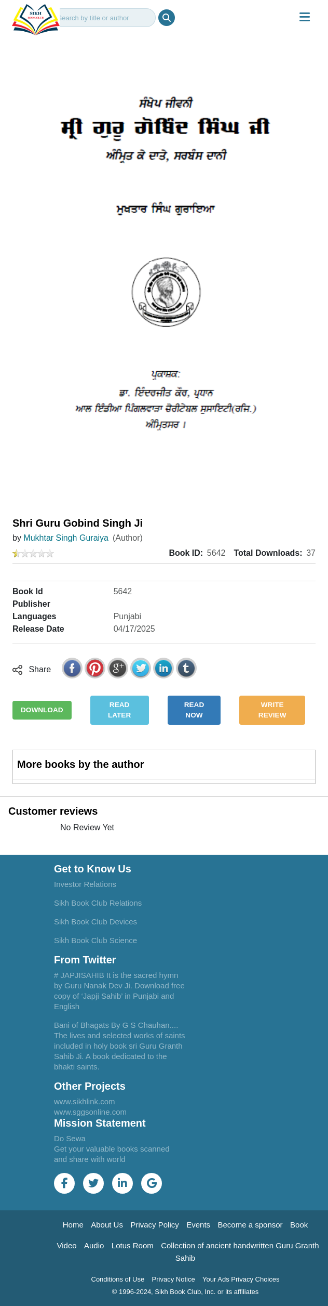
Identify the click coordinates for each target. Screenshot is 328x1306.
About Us (107, 1224)
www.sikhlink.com (84, 1101)
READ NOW (194, 710)
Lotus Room (133, 1245)
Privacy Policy (154, 1224)
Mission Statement (100, 1123)
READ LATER (119, 710)
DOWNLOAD (42, 710)
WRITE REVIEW (272, 710)
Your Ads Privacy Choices (240, 1279)
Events (198, 1224)
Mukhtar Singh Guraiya (65, 537)
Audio (94, 1245)
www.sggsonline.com (90, 1111)
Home (73, 1224)
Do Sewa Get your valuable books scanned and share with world (112, 1149)
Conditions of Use (118, 1279)
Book (299, 1224)
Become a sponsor (250, 1224)
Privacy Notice (173, 1279)
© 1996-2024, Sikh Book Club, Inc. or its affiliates (185, 1292)
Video (66, 1245)
